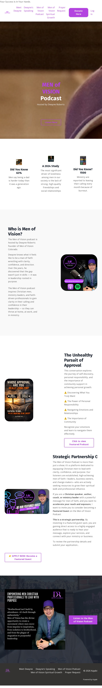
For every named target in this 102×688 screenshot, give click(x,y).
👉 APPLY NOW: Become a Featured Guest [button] (23, 560)
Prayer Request (61, 9)
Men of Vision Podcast (40, 11)
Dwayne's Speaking (28, 9)
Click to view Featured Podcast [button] (79, 444)
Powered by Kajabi (90, 682)
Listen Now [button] (51, 122)
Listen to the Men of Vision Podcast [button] (83, 622)
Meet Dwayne (17, 9)
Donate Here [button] (78, 12)
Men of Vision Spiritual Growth (50, 12)
